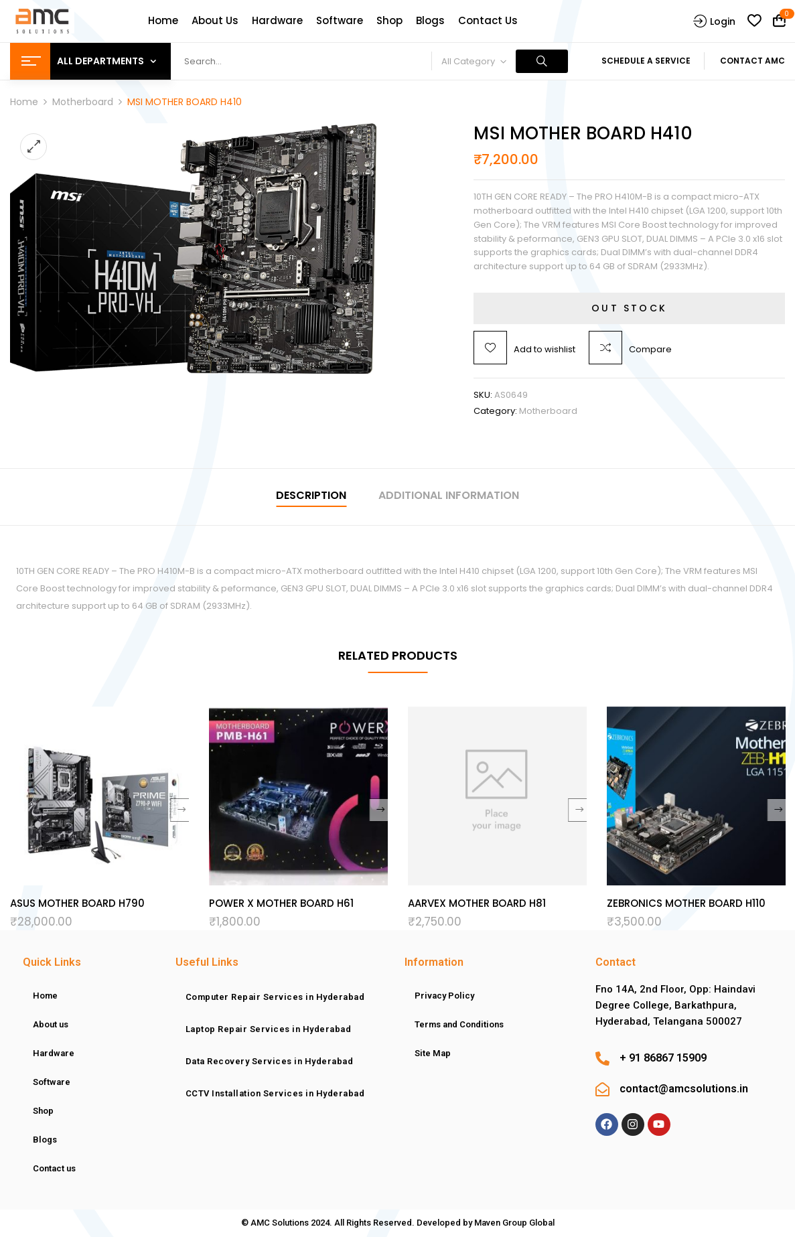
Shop (43, 1111)
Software (51, 1082)
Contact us (54, 1168)
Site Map (433, 1053)
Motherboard (82, 101)
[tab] (311, 497)
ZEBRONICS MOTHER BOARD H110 (686, 903)
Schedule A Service (646, 60)
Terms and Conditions (459, 1024)
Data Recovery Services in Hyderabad (270, 1061)
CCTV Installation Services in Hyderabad (275, 1093)
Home (24, 101)
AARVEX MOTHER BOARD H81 (477, 903)
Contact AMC (752, 60)
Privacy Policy (444, 996)
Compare (650, 349)
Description (311, 495)
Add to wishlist (544, 349)
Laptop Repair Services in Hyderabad (269, 1029)
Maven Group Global (514, 1223)
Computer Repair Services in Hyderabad (275, 997)
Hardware (53, 1053)
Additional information (448, 495)
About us (50, 1024)
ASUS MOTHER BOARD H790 (77, 903)
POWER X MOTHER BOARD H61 (281, 903)
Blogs (45, 1140)
